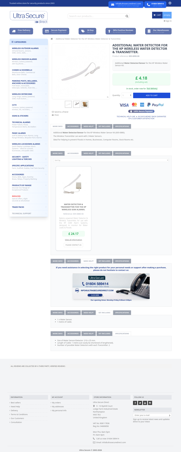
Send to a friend (61, 112)
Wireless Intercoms (29, 96)
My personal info (59, 410)
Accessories (73, 126)
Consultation (16, 422)
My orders (56, 402)
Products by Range (29, 187)
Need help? (89, 126)
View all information (73, 240)
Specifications (122, 126)
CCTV (29, 107)
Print (57, 115)
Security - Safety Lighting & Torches (29, 158)
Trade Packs (29, 207)
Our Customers (17, 418)
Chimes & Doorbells (29, 72)
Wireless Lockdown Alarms (29, 147)
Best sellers (16, 402)
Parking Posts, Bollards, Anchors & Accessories (29, 84)
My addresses (58, 406)
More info (58, 126)
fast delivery (152, 88)
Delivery (14, 410)
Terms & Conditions (19, 414)
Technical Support (29, 213)
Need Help (15, 406)
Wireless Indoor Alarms (29, 61)
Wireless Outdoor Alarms (29, 50)
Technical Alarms (29, 124)
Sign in (168, 21)
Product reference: (120, 56)
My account (57, 397)
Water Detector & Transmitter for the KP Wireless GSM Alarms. (73, 207)
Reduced (29, 198)
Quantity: (116, 95)
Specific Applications (29, 166)
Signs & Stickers (29, 116)
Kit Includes (104, 126)
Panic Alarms (29, 135)
